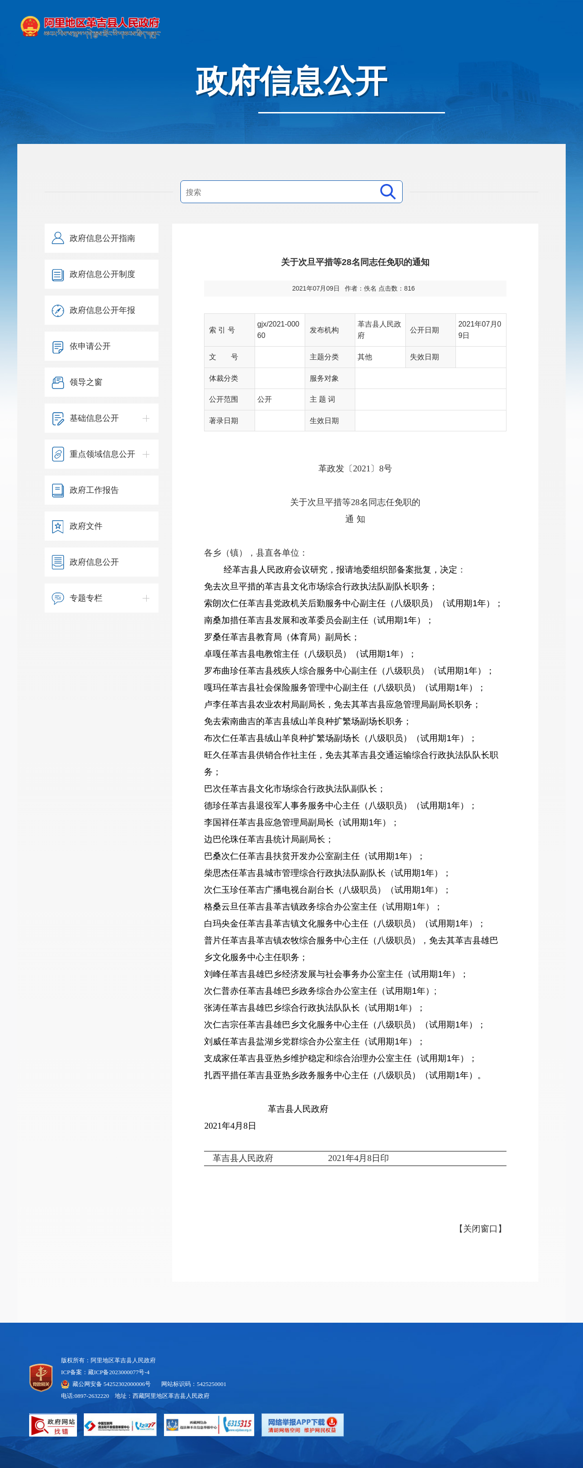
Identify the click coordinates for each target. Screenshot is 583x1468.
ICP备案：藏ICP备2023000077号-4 (105, 1372)
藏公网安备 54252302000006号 (111, 1384)
